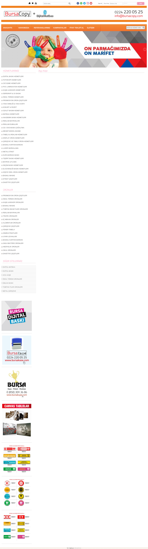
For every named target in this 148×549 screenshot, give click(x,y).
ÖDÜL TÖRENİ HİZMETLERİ (13, 97)
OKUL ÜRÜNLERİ (9, 250)
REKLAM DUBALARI (10, 124)
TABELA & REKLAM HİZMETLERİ (15, 134)
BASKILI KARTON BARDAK (13, 145)
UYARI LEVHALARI (10, 236)
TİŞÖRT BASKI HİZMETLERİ (13, 158)
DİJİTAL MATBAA (9, 267)
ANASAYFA (7, 28)
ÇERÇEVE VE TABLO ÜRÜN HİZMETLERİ (18, 141)
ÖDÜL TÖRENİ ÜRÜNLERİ (12, 199)
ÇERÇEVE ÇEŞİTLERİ (11, 226)
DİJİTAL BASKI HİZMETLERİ (13, 76)
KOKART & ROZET (10, 107)
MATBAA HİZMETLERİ (11, 114)
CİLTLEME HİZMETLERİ (12, 83)
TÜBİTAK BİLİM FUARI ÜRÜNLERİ (15, 209)
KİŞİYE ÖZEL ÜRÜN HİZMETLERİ (15, 172)
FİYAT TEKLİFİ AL (77, 28)
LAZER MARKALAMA (10, 148)
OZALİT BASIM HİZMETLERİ (13, 110)
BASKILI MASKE (9, 175)
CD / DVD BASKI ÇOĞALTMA (13, 128)
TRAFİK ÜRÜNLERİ (10, 216)
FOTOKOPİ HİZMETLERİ (12, 80)
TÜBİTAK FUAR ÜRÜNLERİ (13, 287)
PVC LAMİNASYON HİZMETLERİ (15, 87)
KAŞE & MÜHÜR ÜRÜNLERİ (13, 202)
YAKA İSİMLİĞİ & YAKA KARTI (14, 104)
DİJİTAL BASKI (8, 271)
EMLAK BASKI (8, 283)
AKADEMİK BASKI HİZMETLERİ (14, 117)
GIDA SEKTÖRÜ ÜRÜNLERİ (13, 243)
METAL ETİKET (8, 152)
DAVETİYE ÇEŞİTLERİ (11, 182)
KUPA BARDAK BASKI (11, 155)
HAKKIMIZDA (23, 28)
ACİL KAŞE (7, 275)
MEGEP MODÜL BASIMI (12, 131)
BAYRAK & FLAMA (9, 162)
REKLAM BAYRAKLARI (11, 121)
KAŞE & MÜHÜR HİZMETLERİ (14, 90)
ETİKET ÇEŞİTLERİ (10, 179)
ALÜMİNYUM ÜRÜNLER (12, 223)
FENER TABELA (9, 230)
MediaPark (78, 548)
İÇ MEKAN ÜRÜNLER (11, 219)
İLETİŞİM (90, 28)
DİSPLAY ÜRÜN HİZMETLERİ (13, 138)
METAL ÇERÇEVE (9, 291)
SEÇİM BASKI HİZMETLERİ (13, 165)
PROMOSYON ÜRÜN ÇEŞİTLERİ (15, 100)
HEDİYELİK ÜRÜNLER (11, 247)
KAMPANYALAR (59, 28)
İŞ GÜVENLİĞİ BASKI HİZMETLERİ (16, 169)
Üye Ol (100, 3)
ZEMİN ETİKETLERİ (10, 233)
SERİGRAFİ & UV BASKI (12, 93)
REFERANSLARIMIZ (42, 28)
